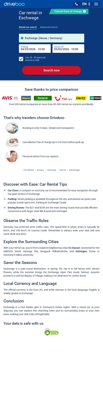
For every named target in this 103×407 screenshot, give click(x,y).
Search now (51, 70)
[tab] (27, 26)
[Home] (14, 4)
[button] (76, 4)
